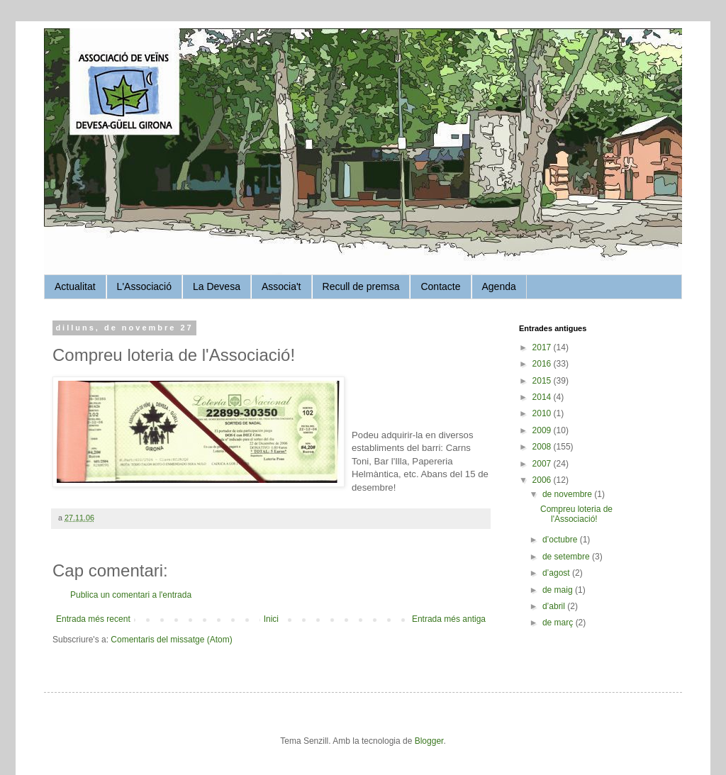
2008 (543, 447)
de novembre (568, 494)
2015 (543, 381)
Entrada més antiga (449, 619)
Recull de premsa (361, 286)
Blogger (429, 741)
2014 (543, 397)
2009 (543, 430)
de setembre (567, 557)
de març (559, 623)
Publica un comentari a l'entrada (130, 595)
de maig (558, 590)
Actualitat (75, 286)
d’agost (557, 573)
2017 (543, 347)
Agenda (499, 286)
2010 (543, 413)
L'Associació (144, 286)
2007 (543, 464)
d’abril (554, 606)
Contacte (440, 286)
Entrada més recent (93, 619)
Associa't (281, 286)
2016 (543, 364)
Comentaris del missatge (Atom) (171, 640)
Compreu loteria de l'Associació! (576, 514)
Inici (271, 619)
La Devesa (216, 286)
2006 (543, 480)
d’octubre (561, 540)
